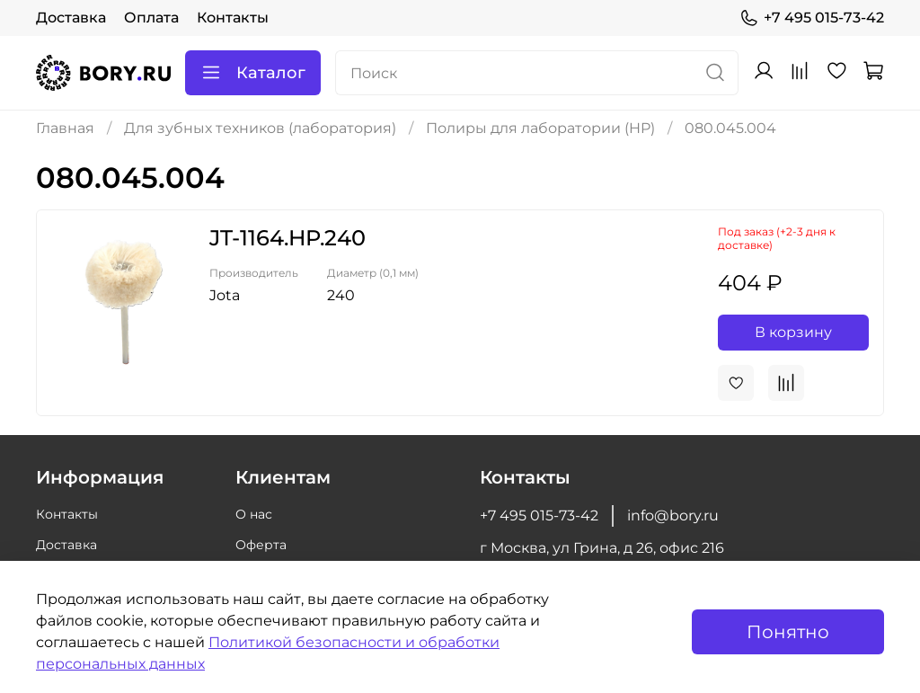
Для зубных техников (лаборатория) (260, 128)
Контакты (233, 17)
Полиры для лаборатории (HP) (540, 128)
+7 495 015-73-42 (811, 18)
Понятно (788, 632)
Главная (65, 128)
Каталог (252, 73)
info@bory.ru (673, 515)
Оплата (151, 17)
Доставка (71, 17)
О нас (253, 514)
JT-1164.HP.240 (287, 238)
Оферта (261, 545)
